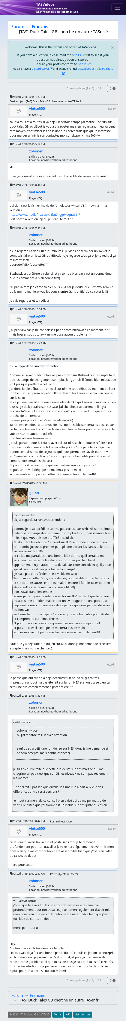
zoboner (36, 151)
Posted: (27, 97)
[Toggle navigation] (117, 7)
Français (40, 26)
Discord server (40, 69)
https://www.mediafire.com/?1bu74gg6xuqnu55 (43, 214)
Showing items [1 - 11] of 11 (84, 88)
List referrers (82, 1014)
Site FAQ (78, 55)
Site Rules (85, 64)
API (68, 1014)
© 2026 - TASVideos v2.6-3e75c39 (29, 1014)
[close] (112, 47)
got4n (34, 492)
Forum (17, 26)
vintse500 (37, 108)
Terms (58, 1014)
